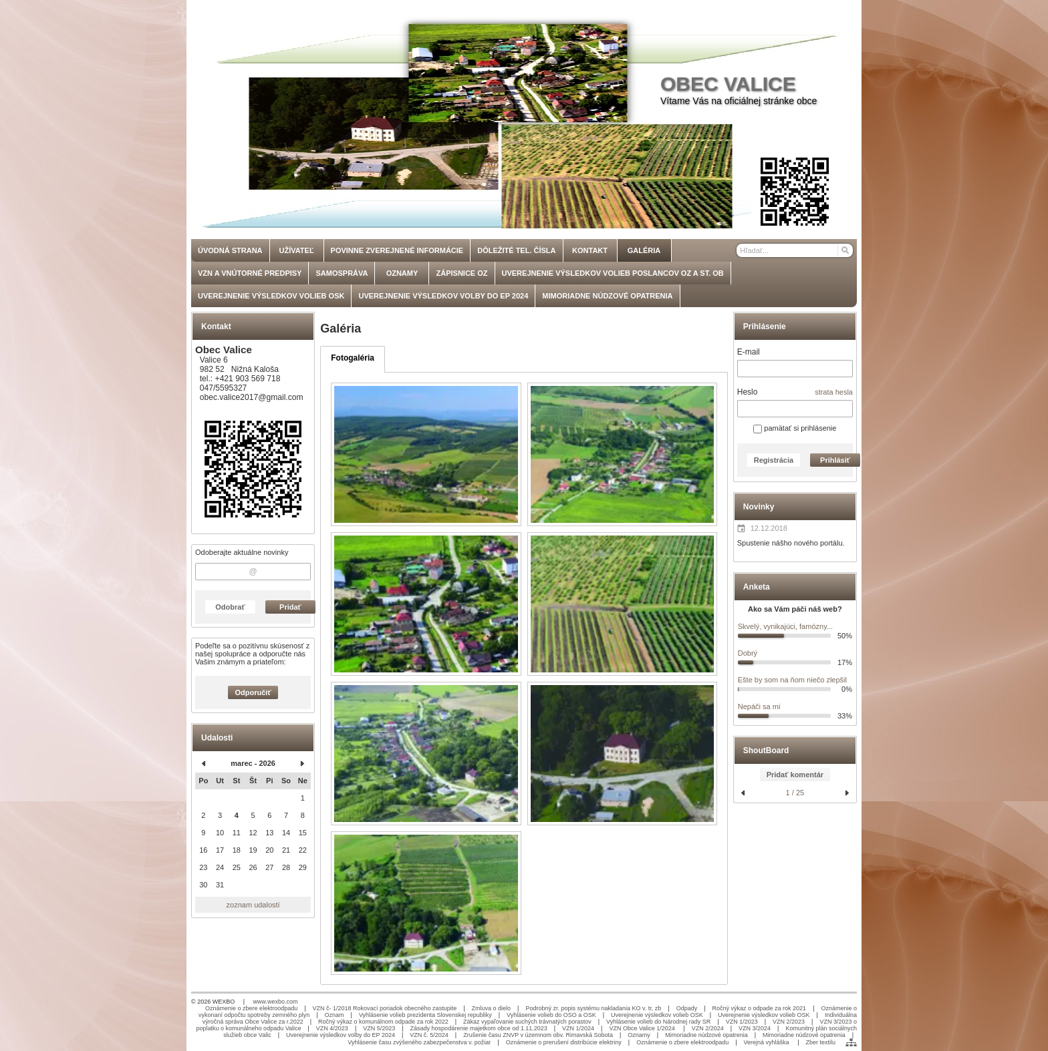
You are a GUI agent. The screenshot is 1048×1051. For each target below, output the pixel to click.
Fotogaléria (352, 358)
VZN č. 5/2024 (429, 1035)
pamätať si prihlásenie (794, 428)
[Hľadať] (844, 250)
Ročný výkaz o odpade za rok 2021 (759, 1008)
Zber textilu (820, 1042)
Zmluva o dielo (491, 1008)
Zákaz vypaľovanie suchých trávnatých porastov (527, 1021)
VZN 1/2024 (578, 1028)
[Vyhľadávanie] (795, 250)
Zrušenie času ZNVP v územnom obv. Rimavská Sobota (538, 1035)
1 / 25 (795, 793)
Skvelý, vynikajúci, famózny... (785, 626)
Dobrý (747, 653)
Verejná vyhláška (767, 1042)
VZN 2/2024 (708, 1028)
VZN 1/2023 (742, 1021)
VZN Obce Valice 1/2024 (642, 1028)
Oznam (334, 1015)
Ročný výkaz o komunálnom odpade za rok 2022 (383, 1021)
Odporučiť (253, 692)
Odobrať (230, 607)
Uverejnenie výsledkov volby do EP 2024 (340, 1035)
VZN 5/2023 (379, 1028)
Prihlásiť (835, 460)
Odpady (687, 1008)
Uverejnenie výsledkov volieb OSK (657, 1015)
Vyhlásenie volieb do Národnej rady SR (658, 1021)
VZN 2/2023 (789, 1021)
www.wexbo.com (275, 1001)
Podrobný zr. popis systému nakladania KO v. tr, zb (593, 1008)
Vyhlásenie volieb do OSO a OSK (551, 1015)
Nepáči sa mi (759, 706)
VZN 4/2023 (332, 1028)
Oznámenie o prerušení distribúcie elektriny (564, 1042)
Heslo (747, 392)
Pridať (290, 607)
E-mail (748, 352)
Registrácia (773, 460)
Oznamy (639, 1035)
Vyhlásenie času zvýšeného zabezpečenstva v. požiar (419, 1042)
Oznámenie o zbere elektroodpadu (251, 1008)
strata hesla (834, 392)
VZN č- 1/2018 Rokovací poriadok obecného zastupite (385, 1008)
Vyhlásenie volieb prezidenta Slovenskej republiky (425, 1015)
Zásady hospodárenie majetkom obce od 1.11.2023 (478, 1028)
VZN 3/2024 (755, 1028)
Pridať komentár (795, 775)
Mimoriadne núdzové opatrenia (706, 1035)
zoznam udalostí (253, 905)
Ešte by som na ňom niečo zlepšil (792, 680)
